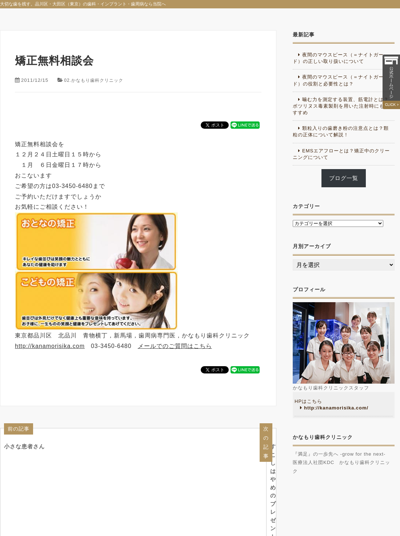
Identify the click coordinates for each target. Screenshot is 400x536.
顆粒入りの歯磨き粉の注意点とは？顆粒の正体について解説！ (341, 131)
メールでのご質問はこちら (175, 346)
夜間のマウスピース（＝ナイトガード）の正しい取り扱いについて (338, 58)
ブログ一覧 (343, 178)
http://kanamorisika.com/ (336, 408)
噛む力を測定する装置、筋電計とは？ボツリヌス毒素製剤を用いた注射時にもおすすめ (341, 106)
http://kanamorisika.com (50, 346)
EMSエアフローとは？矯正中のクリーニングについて (341, 154)
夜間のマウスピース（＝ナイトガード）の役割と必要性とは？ (338, 80)
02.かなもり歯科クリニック (96, 80)
